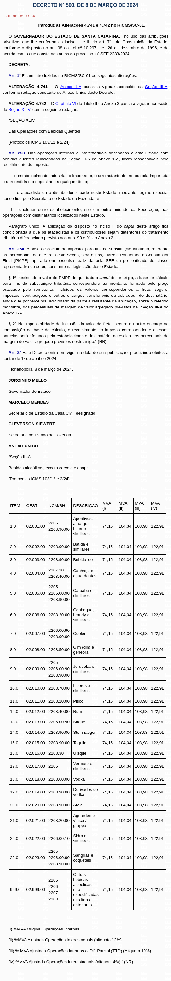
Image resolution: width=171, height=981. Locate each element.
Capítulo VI (65, 103)
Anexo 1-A (70, 86)
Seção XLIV (19, 109)
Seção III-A (156, 86)
